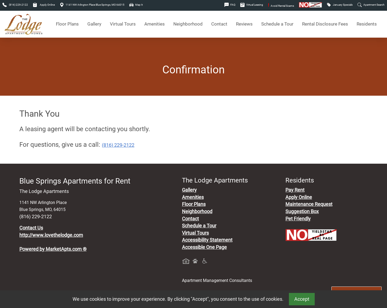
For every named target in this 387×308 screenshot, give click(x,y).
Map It (136, 4)
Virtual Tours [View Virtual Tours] (123, 24)
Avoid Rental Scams (281, 6)
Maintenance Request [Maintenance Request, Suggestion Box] (308, 204)
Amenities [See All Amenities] (154, 24)
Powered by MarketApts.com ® (53, 249)
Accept (301, 299)
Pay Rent (294, 190)
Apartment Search (371, 4)
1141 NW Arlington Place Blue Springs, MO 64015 (92, 4)
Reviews (244, 24)
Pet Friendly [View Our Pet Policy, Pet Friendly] (298, 218)
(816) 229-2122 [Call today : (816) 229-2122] (118, 145)
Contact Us (31, 228)
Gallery (94, 24)
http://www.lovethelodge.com (51, 235)
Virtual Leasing (251, 4)
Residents (367, 24)
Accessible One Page (204, 247)
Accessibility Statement (207, 240)
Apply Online (44, 4)
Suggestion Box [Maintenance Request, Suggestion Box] (302, 211)
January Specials (340, 4)
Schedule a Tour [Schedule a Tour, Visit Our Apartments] (277, 24)
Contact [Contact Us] (219, 24)
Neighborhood (197, 211)
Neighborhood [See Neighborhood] (188, 24)
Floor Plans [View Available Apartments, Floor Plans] (67, 24)
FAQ (229, 4)
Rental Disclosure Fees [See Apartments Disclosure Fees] (325, 24)
